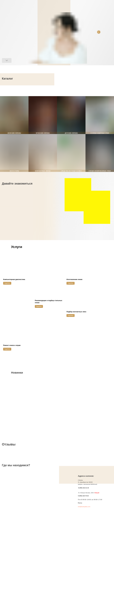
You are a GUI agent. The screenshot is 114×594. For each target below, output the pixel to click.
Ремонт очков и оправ (12, 345)
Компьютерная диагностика (14, 279)
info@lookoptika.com (84, 506)
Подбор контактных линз (76, 312)
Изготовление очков (74, 279)
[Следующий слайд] (58, 90)
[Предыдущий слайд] (55, 90)
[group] (14, 115)
